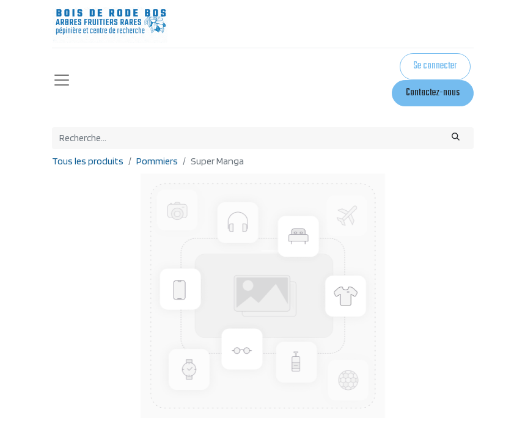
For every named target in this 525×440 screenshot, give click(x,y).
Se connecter (435, 66)
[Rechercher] (455, 138)
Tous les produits (87, 161)
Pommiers (157, 161)
